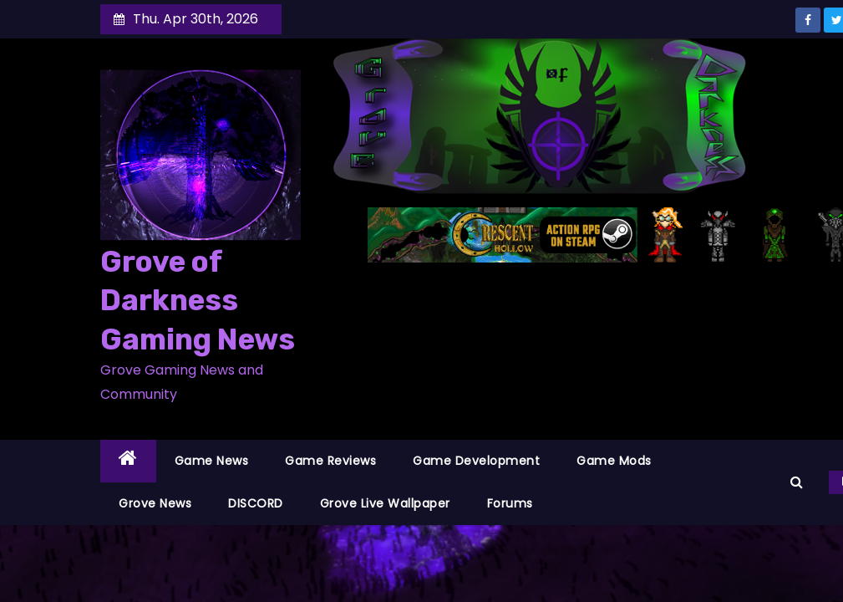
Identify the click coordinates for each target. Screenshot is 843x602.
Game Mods (614, 460)
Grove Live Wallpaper (385, 503)
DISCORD (255, 503)
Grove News (155, 503)
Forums (510, 503)
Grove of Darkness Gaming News (197, 300)
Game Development (476, 460)
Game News (212, 460)
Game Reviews (330, 460)
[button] (796, 482)
